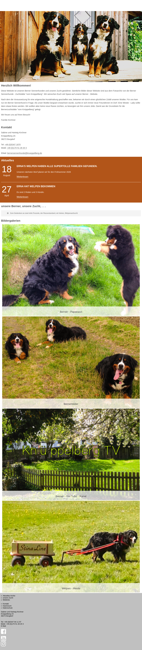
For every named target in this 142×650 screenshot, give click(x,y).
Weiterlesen (22, 177)
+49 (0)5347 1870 (13, 144)
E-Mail (3, 626)
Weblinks (6, 600)
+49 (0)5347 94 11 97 (12, 622)
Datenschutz (8, 608)
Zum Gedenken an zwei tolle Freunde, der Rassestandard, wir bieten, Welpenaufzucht (42, 213)
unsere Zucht (8, 598)
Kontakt (6, 604)
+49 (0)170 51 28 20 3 (17, 148)
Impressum (7, 606)
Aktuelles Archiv (9, 596)
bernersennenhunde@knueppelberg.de (24, 153)
